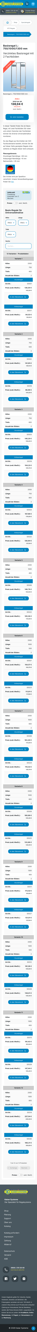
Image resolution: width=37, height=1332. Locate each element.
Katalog (7, 1226)
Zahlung (7, 1241)
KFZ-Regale (11, 28)
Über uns (8, 1222)
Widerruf (7, 1244)
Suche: (8, 241)
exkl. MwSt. (23, 203)
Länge (20, 217)
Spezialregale (25, 22)
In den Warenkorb (18, 297)
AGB (6, 1259)
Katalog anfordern (11, 1233)
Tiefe (7, 229)
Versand (7, 1255)
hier (12, 182)
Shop (15, 22)
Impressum (8, 1237)
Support (7, 1218)
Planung (7, 1215)
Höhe (7, 217)
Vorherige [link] (13, 1168)
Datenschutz (9, 1251)
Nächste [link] (24, 1168)
